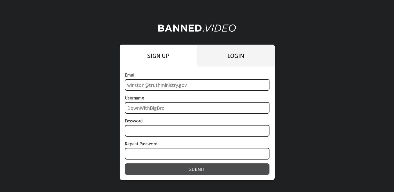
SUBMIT (197, 169)
